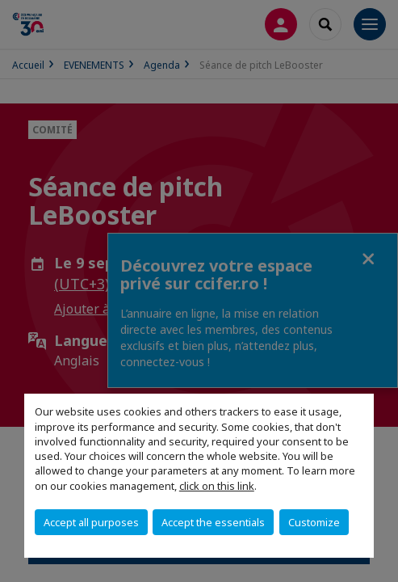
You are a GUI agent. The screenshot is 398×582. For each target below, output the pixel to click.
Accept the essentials (213, 522)
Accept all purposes (91, 522)
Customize (314, 522)
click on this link (216, 486)
